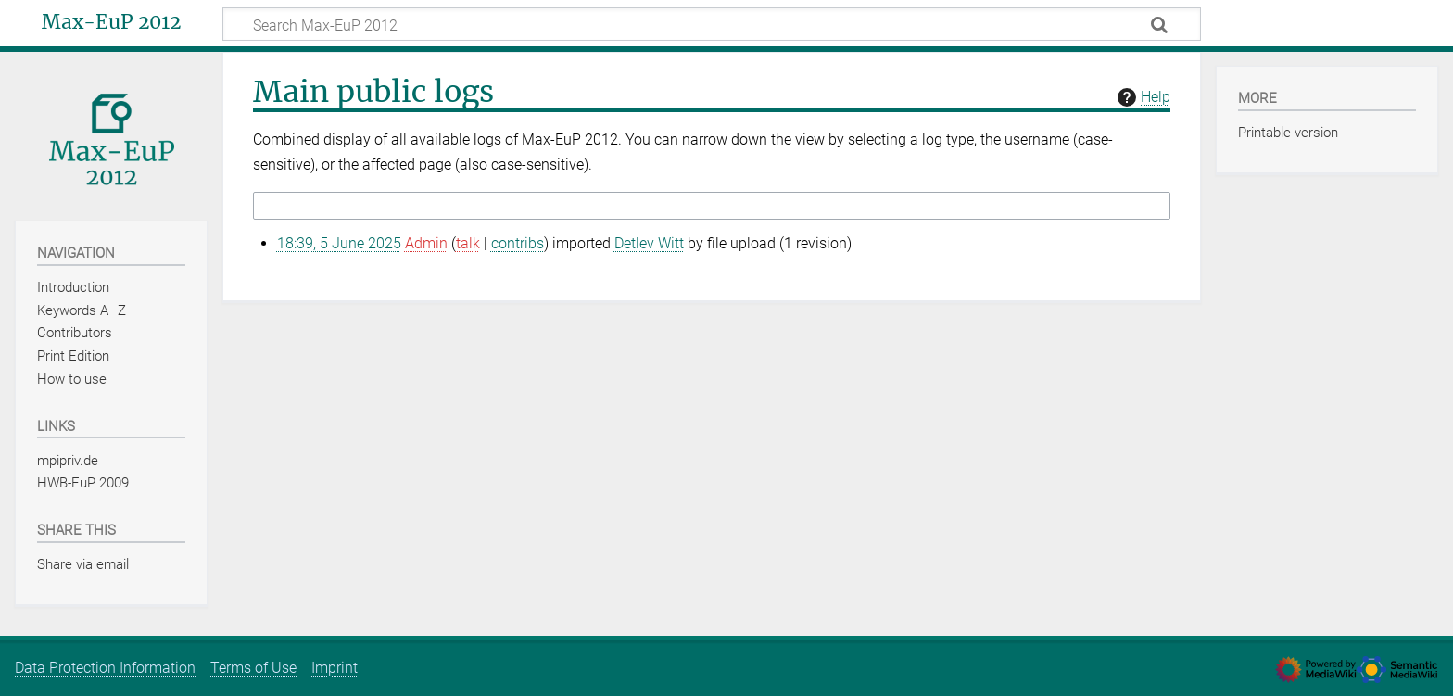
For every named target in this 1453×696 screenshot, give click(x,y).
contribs (517, 243)
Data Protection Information (105, 668)
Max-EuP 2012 (111, 22)
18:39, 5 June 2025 (339, 243)
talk (468, 243)
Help (1141, 97)
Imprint (334, 668)
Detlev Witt (649, 243)
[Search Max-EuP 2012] (711, 24)
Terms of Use (253, 668)
